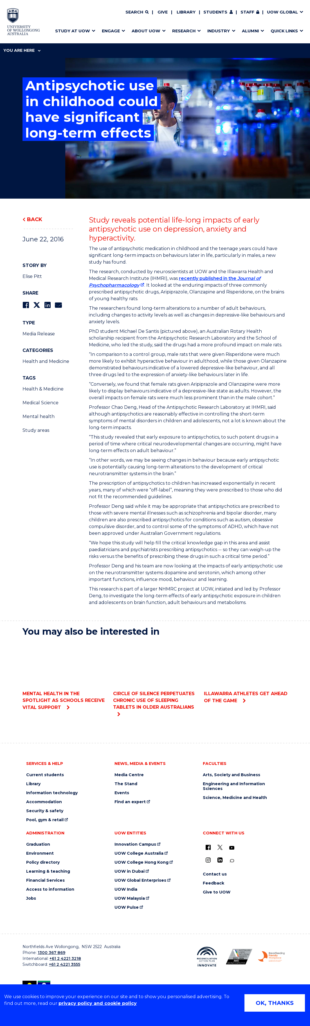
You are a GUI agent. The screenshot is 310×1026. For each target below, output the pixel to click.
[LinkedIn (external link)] (220, 860)
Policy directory (43, 862)
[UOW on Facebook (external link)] (208, 847)
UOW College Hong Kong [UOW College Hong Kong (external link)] (141, 862)
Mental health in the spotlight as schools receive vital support (64, 675)
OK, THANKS (275, 1003)
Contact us (215, 874)
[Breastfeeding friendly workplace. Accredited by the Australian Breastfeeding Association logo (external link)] (271, 956)
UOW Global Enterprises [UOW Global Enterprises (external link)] (140, 880)
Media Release (39, 333)
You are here (22, 50)
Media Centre (129, 775)
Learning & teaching (48, 871)
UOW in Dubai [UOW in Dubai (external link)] (129, 871)
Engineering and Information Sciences (234, 786)
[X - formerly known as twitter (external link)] (220, 847)
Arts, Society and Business (231, 775)
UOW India (125, 889)
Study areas (36, 430)
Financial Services (45, 880)
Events (121, 793)
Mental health (39, 416)
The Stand (125, 784)
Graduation (38, 844)
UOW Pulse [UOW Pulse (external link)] (126, 907)
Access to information (50, 889)
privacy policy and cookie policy (98, 1003)
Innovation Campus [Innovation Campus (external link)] (135, 844)
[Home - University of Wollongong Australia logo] (23, 21)
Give (163, 12)
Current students (45, 775)
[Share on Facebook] (26, 305)
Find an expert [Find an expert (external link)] (130, 802)
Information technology (52, 793)
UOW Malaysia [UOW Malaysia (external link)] (129, 898)
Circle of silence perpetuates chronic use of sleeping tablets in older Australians (155, 675)
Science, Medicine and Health (235, 797)
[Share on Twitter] (36, 305)
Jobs (31, 898)
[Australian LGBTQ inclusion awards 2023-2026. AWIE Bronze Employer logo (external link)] (239, 956)
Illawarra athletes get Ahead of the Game (245, 672)
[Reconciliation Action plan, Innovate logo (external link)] (207, 956)
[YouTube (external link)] (231, 848)
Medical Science (41, 402)
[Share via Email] (58, 305)
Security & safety (44, 811)
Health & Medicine (43, 389)
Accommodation (44, 802)
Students (215, 12)
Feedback (213, 883)
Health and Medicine (46, 361)
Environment (40, 853)
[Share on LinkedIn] (47, 305)
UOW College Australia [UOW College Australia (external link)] (138, 853)
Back (34, 219)
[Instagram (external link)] (208, 860)
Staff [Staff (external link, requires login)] (247, 12)
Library (186, 12)
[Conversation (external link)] (231, 860)
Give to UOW (216, 892)
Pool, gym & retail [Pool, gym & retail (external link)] (45, 820)
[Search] (137, 12)
